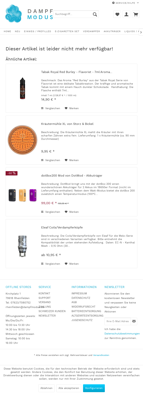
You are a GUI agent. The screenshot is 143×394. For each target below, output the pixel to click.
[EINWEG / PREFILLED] (37, 31)
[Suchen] (95, 14)
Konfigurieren (94, 388)
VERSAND (45, 302)
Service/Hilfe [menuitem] (124, 3)
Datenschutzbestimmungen (122, 333)
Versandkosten (101, 355)
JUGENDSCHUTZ (82, 320)
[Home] (7, 31)
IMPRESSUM (79, 293)
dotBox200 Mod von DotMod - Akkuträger (71, 176)
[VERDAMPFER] (91, 31)
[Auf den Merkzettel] (72, 108)
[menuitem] (76, 14)
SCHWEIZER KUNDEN (52, 311)
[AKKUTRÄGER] (112, 31)
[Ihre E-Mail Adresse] (117, 321)
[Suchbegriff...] (76, 14)
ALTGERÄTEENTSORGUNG (87, 315)
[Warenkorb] (135, 14)
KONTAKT (44, 293)
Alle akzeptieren (68, 388)
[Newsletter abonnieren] (134, 321)
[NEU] (17, 31)
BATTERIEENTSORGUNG (86, 311)
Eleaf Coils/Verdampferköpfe (62, 228)
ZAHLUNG (45, 307)
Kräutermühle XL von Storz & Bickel (67, 124)
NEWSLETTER (47, 315)
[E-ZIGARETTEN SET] (67, 31)
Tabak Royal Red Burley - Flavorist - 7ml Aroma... (76, 72)
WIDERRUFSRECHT (83, 307)
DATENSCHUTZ (81, 298)
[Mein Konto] (126, 14)
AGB (74, 302)
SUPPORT (44, 298)
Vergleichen (50, 108)
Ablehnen (46, 388)
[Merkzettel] (117, 14)
